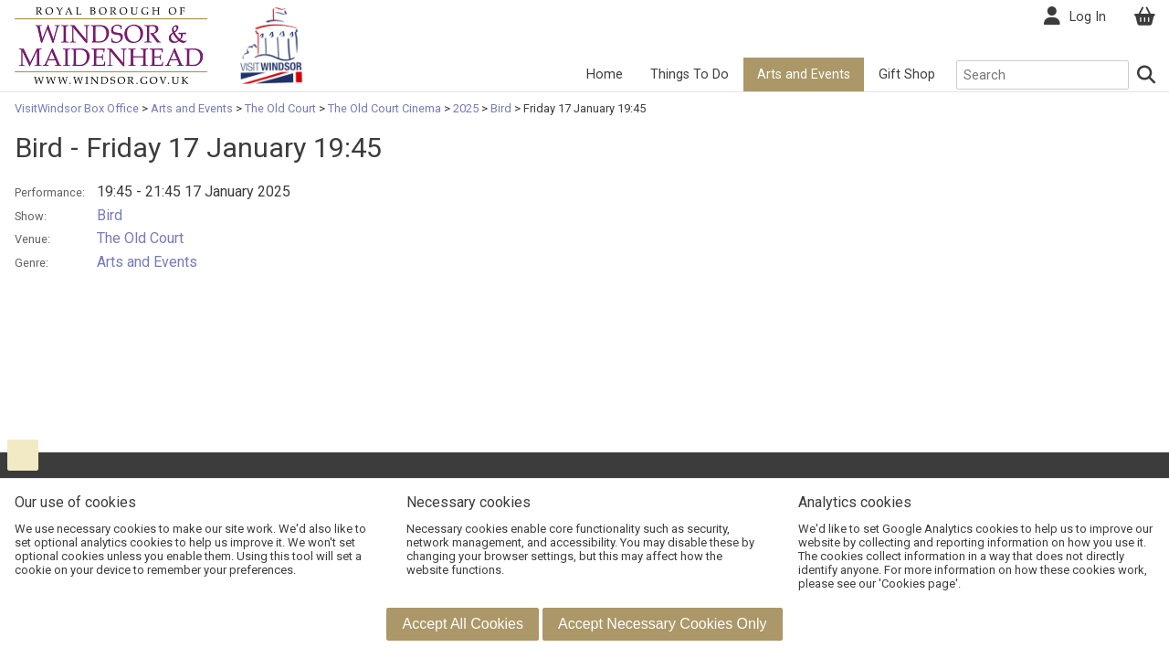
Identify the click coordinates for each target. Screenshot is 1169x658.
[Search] (1147, 74)
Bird (501, 108)
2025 (465, 108)
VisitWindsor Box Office (78, 108)
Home (604, 74)
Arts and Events (803, 74)
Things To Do (689, 74)
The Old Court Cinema (384, 108)
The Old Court (280, 108)
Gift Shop (907, 74)
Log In (1087, 17)
